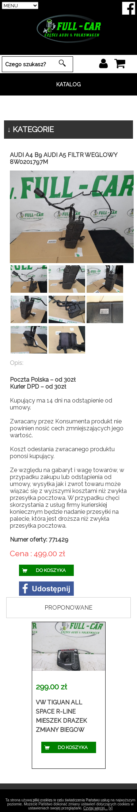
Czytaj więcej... (95, 808)
